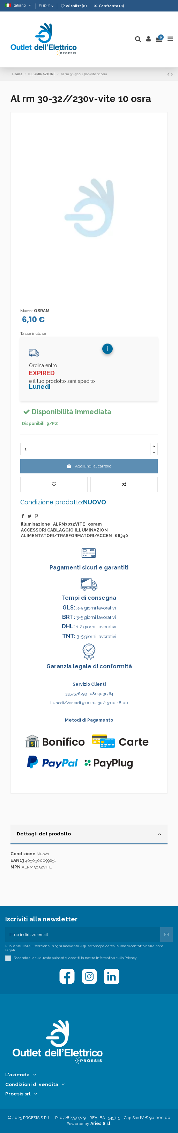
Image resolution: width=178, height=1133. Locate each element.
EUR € (46, 6)
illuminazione (35, 524)
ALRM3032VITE (69, 524)
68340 (121, 535)
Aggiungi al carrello (89, 466)
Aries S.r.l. (100, 1123)
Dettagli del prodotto (89, 834)
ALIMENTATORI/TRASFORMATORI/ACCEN (66, 535)
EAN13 (17, 860)
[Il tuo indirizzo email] (82, 934)
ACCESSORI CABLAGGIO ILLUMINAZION (64, 530)
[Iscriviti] (166, 934)
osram (95, 524)
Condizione (23, 853)
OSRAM (42, 310)
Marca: (26, 310)
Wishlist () (74, 6)
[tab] (89, 835)
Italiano (18, 5)
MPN (15, 867)
